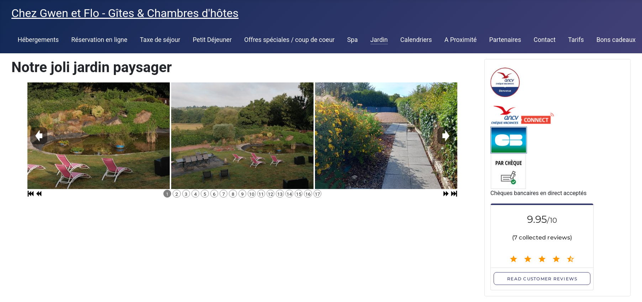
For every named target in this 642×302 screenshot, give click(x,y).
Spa (352, 39)
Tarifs (576, 39)
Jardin (379, 39)
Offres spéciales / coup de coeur (289, 39)
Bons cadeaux (616, 39)
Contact (544, 39)
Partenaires (505, 39)
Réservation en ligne (99, 39)
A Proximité (460, 39)
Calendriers (416, 39)
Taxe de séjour (160, 39)
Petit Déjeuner (212, 39)
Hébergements (38, 39)
